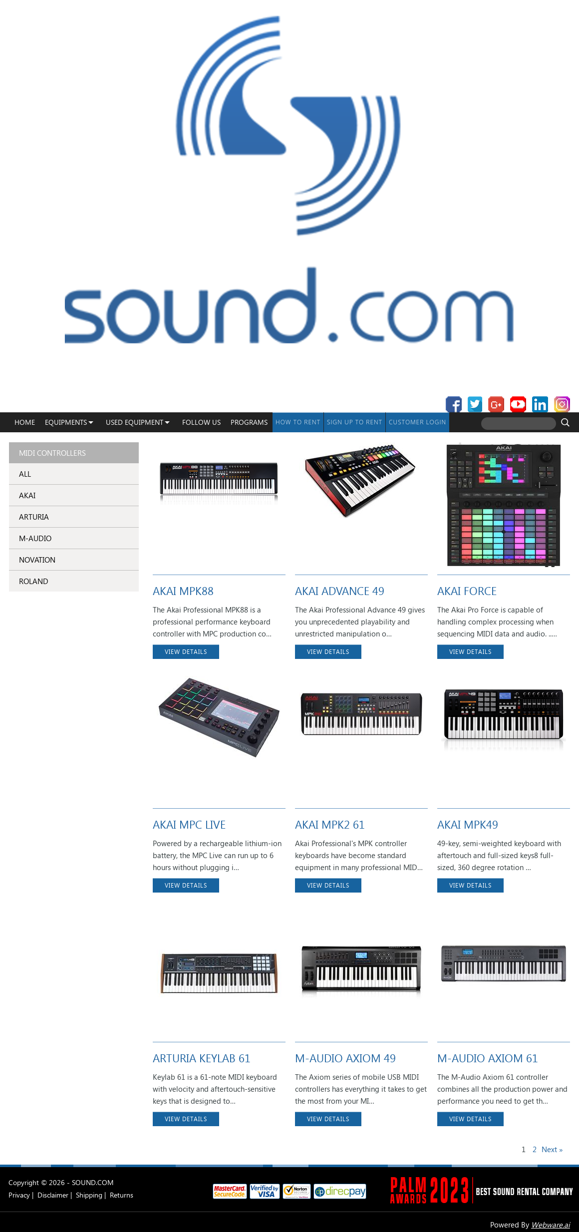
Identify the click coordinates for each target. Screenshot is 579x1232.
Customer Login (417, 422)
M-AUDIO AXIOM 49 (345, 1057)
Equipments (66, 422)
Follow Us (201, 422)
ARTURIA (34, 517)
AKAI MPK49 (467, 824)
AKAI (27, 495)
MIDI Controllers (52, 453)
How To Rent (298, 422)
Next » (552, 1149)
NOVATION (37, 560)
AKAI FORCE (467, 590)
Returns (121, 1195)
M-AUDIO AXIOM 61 (487, 1057)
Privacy (19, 1195)
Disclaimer (52, 1195)
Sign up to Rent (354, 422)
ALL (25, 474)
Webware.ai (550, 1225)
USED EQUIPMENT (134, 422)
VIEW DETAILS (186, 651)
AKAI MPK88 (183, 590)
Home (24, 422)
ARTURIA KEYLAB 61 (202, 1057)
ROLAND (33, 581)
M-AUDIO (35, 538)
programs (249, 422)
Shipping (89, 1195)
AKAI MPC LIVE (189, 824)
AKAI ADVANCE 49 (339, 590)
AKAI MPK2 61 (330, 824)
